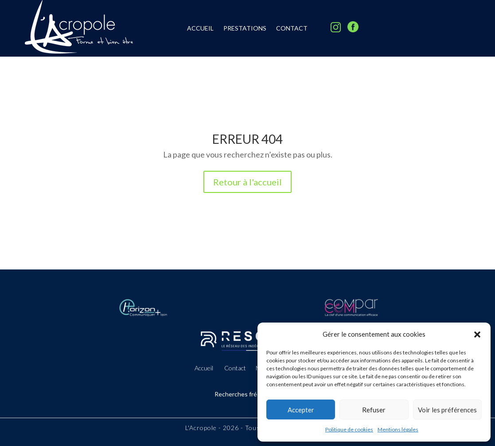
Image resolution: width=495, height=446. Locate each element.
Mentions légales (398, 429)
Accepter (301, 410)
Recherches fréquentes (247, 394)
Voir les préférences (447, 410)
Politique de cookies (349, 429)
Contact (292, 28)
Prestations (244, 28)
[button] (477, 334)
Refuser (374, 410)
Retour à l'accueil (247, 182)
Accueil (200, 28)
